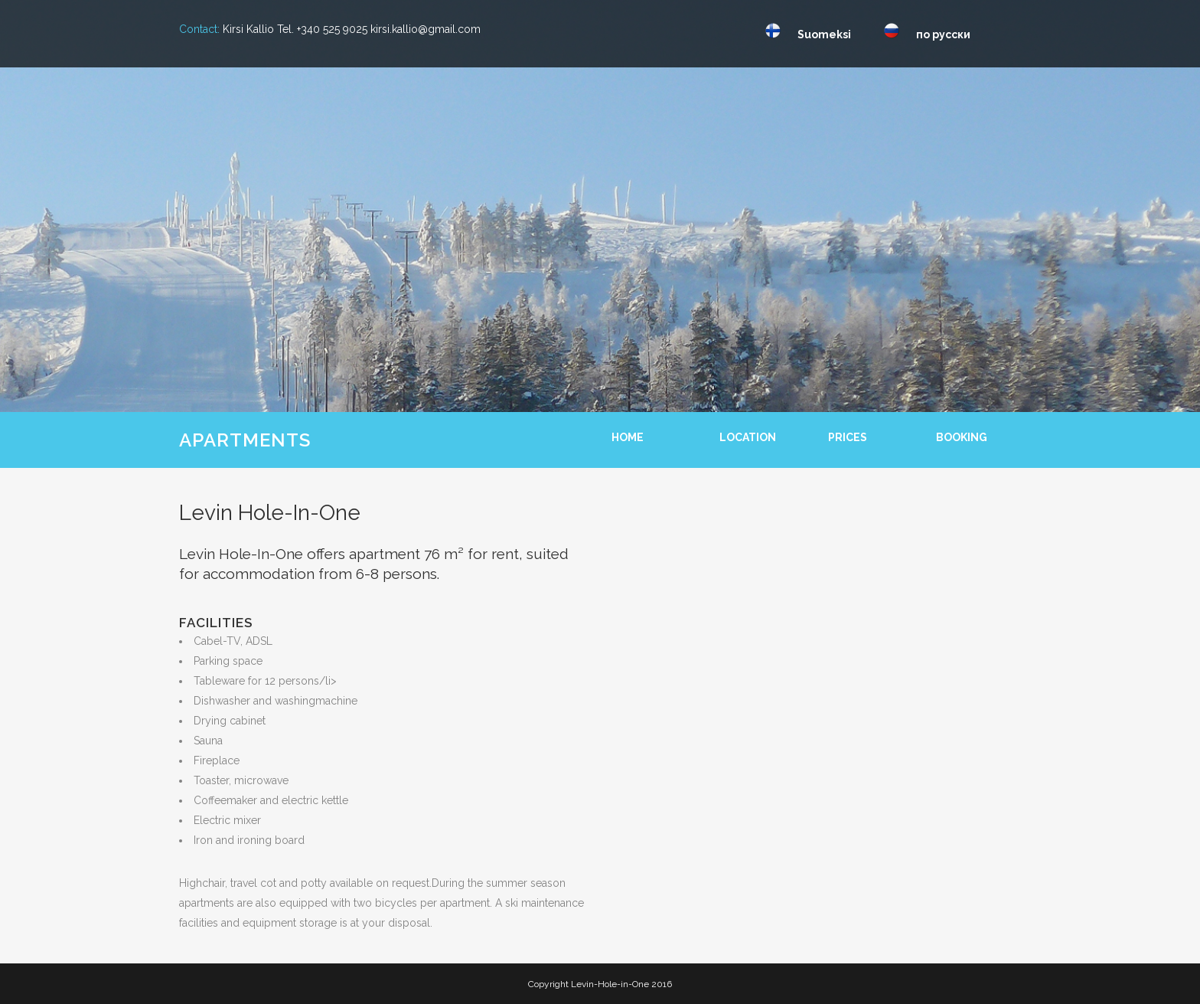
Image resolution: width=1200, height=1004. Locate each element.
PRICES (847, 437)
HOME (627, 437)
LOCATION (747, 437)
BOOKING (961, 437)
